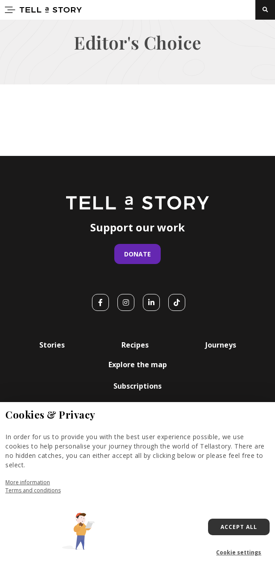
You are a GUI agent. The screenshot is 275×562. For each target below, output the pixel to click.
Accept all (239, 527)
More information (27, 482)
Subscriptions (137, 386)
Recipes (135, 345)
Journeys (220, 345)
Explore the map (137, 364)
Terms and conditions (33, 490)
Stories (52, 345)
